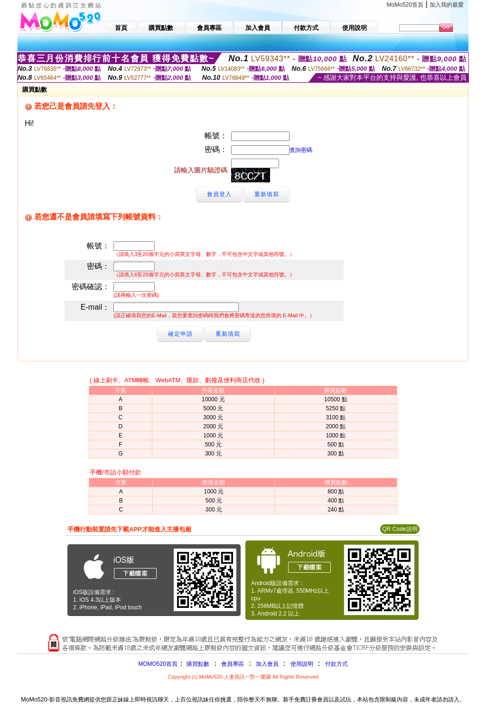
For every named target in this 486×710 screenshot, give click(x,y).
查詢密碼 (301, 150)
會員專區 (232, 664)
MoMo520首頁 (405, 4)
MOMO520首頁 (158, 664)
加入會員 (267, 664)
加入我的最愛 (447, 4)
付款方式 (336, 664)
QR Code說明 (399, 529)
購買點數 (197, 664)
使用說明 (301, 664)
